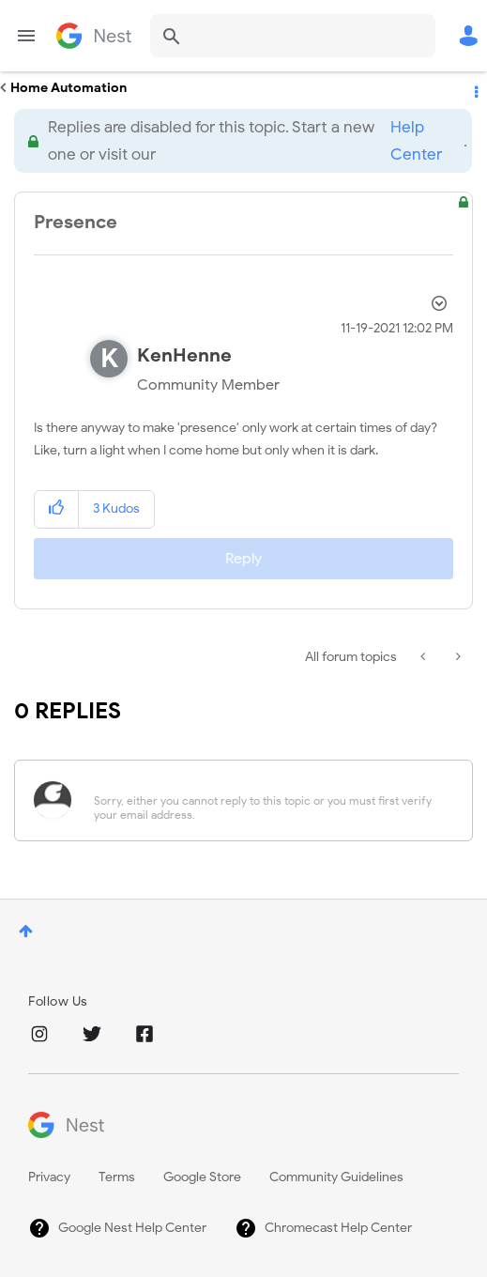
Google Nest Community (93, 35)
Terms (117, 1177)
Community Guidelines (336, 1177)
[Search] (292, 35)
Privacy (49, 1177)
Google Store (202, 1177)
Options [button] (475, 88)
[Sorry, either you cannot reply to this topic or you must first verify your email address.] (268, 800)
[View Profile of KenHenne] (184, 355)
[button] (57, 509)
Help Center (416, 140)
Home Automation (68, 88)
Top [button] (26, 931)
